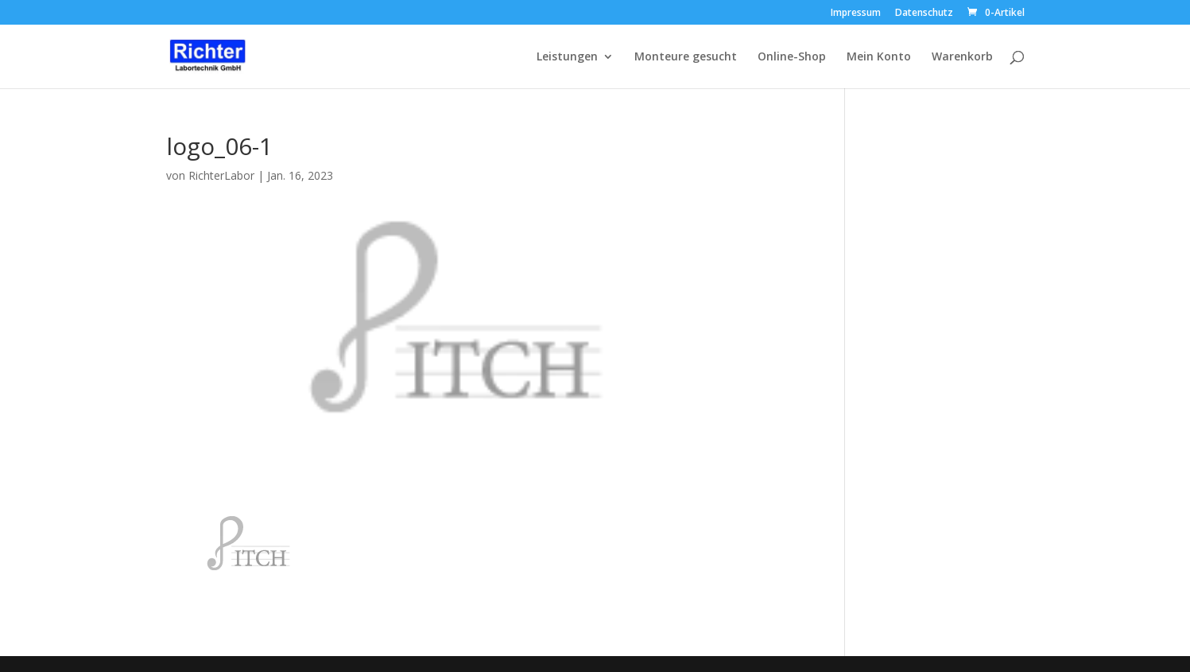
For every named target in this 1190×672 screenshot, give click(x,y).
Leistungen (567, 57)
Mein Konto (879, 57)
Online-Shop (792, 57)
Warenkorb (962, 57)
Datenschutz (924, 13)
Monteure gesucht (685, 57)
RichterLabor (221, 175)
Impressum (856, 13)
